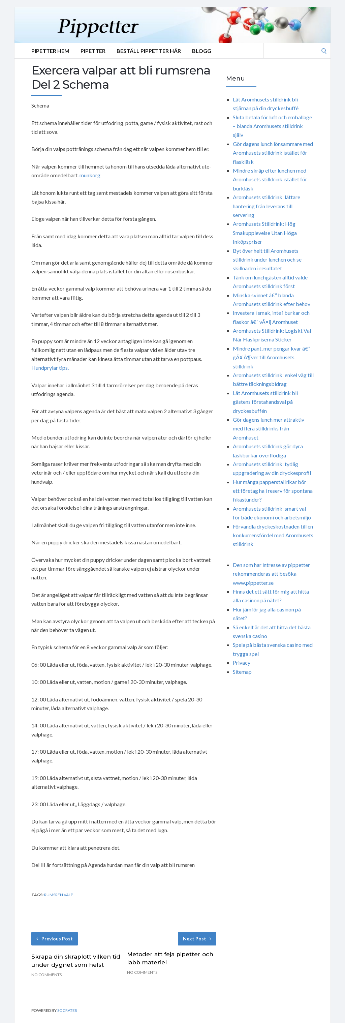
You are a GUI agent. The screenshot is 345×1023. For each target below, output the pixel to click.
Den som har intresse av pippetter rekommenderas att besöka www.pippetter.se (271, 574)
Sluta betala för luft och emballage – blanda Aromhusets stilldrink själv (272, 126)
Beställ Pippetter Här (149, 51)
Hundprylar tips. (50, 367)
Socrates (67, 1010)
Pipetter (93, 51)
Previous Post (54, 938)
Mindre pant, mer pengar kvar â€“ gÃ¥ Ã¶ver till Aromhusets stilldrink (271, 357)
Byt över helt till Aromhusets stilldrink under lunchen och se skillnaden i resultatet (267, 259)
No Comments (46, 974)
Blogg (201, 51)
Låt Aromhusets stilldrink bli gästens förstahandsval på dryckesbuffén (265, 402)
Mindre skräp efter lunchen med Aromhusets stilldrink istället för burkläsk (270, 179)
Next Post (197, 938)
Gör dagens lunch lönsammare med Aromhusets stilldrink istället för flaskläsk (273, 153)
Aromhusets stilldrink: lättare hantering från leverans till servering (266, 206)
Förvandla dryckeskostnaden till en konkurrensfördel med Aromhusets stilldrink (273, 535)
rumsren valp (58, 894)
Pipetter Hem (50, 51)
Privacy (241, 662)
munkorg (90, 175)
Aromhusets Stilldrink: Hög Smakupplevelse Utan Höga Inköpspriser (265, 232)
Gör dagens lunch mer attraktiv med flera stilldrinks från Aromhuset (268, 428)
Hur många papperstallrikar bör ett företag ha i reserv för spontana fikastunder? (273, 491)
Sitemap (242, 671)
